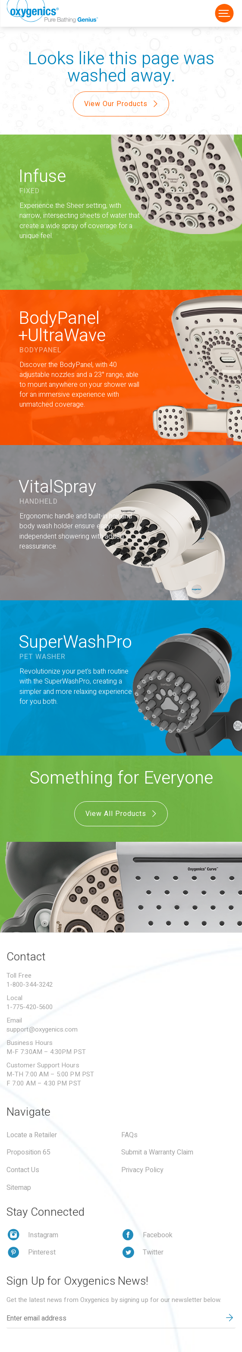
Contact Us (22, 1170)
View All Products (121, 814)
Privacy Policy (142, 1170)
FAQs (129, 1135)
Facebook (158, 1235)
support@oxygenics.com (42, 1029)
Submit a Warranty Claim (157, 1152)
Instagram (43, 1235)
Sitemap (18, 1188)
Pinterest (42, 1252)
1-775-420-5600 (29, 1007)
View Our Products (122, 104)
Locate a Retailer (31, 1135)
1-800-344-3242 (29, 984)
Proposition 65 (28, 1152)
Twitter (153, 1252)
